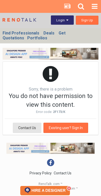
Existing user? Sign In (66, 128)
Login (62, 20)
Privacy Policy (41, 173)
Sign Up (87, 20)
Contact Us (27, 128)
